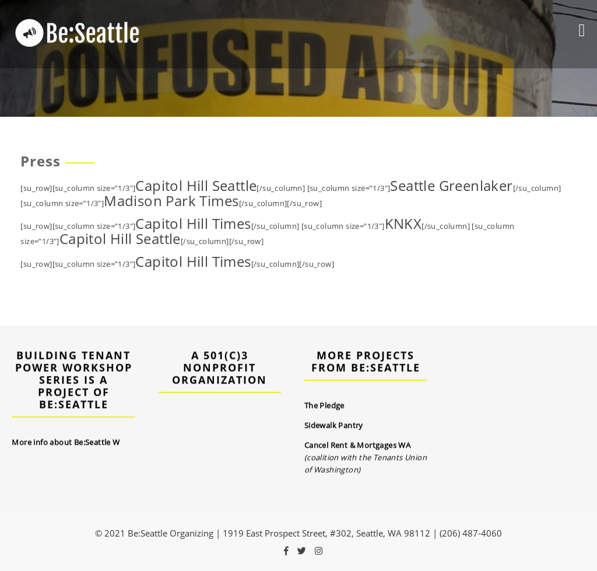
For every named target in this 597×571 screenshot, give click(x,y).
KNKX (403, 223)
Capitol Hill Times (193, 223)
